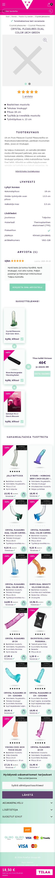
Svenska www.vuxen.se (27, 865)
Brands (14, 17)
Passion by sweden (26, 17)
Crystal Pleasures (36, 25)
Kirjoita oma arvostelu (27, 287)
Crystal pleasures (42, 17)
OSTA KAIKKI (42, 373)
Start (8, 17)
